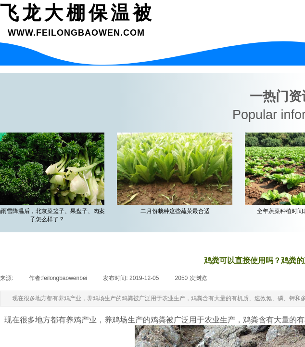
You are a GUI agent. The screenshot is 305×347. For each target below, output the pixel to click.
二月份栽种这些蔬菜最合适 (176, 211)
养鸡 (112, 320)
